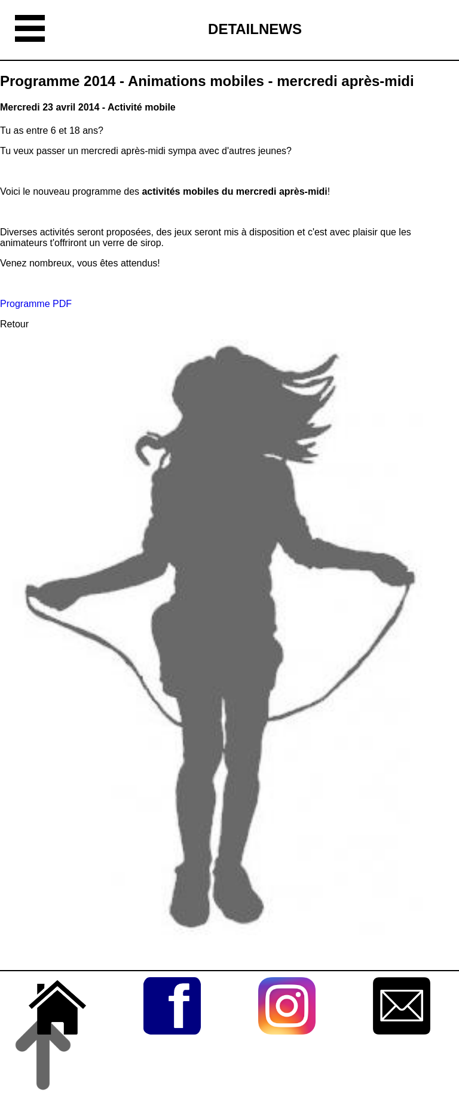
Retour (14, 324)
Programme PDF (36, 304)
